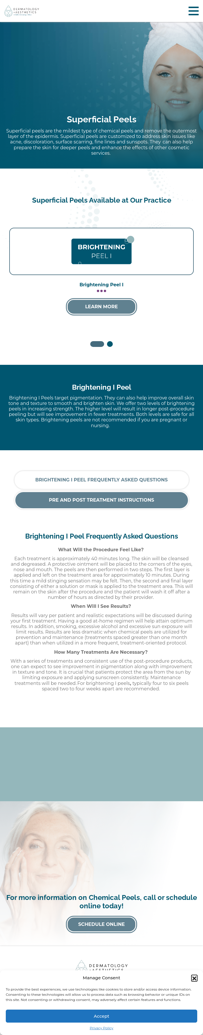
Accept (101, 1016)
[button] (194, 978)
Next (184, 269)
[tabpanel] (101, 276)
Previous (19, 269)
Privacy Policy (101, 1028)
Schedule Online (101, 924)
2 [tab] (110, 344)
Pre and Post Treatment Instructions (101, 500)
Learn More (101, 306)
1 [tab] (93, 344)
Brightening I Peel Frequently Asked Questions (101, 480)
